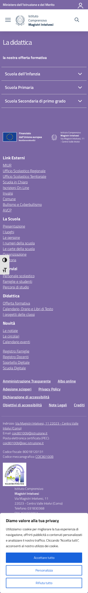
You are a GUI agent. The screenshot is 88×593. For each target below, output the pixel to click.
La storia (9, 260)
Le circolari (11, 336)
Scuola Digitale (14, 368)
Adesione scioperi (17, 389)
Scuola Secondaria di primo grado (35, 101)
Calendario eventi (16, 342)
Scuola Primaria (19, 87)
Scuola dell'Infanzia (22, 74)
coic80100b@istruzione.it (29, 433)
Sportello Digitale (16, 362)
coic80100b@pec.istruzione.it (23, 442)
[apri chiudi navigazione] (8, 20)
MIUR (7, 165)
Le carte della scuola (19, 248)
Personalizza (44, 570)
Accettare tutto (44, 557)
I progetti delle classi (19, 314)
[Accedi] (80, 5)
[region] (44, 553)
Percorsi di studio (16, 287)
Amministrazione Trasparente (27, 381)
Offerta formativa (16, 303)
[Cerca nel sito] (76, 20)
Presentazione (14, 226)
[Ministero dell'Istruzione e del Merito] (28, 4)
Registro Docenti (16, 357)
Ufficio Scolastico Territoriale (24, 176)
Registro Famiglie (16, 351)
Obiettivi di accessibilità (22, 405)
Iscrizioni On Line (16, 187)
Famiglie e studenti (17, 281)
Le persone (11, 237)
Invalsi (8, 193)
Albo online (67, 381)
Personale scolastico (18, 276)
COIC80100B (44, 456)
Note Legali (58, 405)
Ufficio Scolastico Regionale (24, 171)
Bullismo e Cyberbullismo (22, 204)
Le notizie (10, 330)
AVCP (7, 210)
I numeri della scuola (19, 243)
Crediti (79, 405)
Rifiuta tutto (44, 582)
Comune (9, 199)
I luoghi (8, 232)
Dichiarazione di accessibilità (26, 397)
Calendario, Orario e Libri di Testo (28, 309)
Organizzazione (15, 254)
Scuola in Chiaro (15, 182)
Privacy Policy (49, 389)
